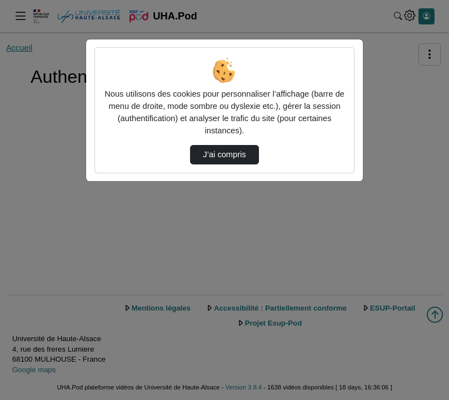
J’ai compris (224, 154)
